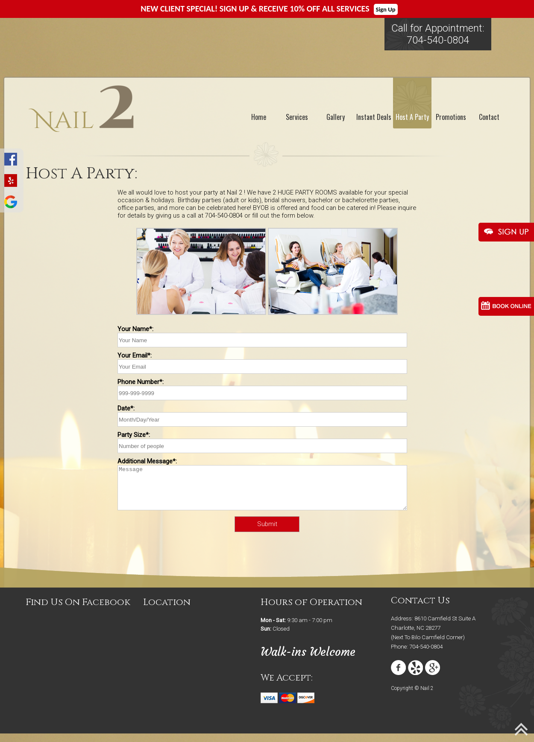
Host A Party (412, 117)
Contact (489, 117)
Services (297, 117)
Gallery (335, 117)
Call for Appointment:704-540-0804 (437, 34)
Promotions (451, 117)
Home (258, 117)
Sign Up (386, 9)
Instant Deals (373, 117)
